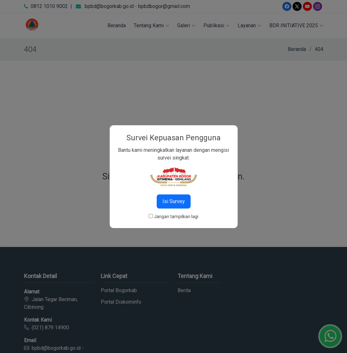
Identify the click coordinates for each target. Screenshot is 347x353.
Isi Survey (173, 201)
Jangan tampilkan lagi (176, 216)
